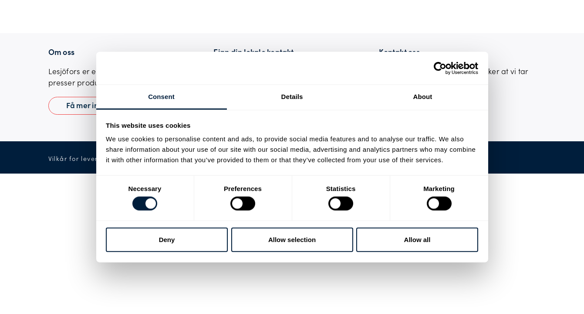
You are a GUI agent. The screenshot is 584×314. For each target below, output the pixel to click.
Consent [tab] (161, 96)
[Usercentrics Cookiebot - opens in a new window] (440, 68)
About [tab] (422, 96)
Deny (167, 239)
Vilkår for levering (78, 158)
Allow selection (292, 239)
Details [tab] (292, 96)
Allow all (417, 239)
